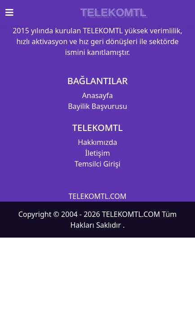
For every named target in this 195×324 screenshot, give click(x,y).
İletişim (97, 153)
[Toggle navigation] (14, 12)
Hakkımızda (97, 142)
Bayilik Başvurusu (97, 106)
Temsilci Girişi (97, 164)
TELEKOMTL (113, 12)
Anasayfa (97, 95)
